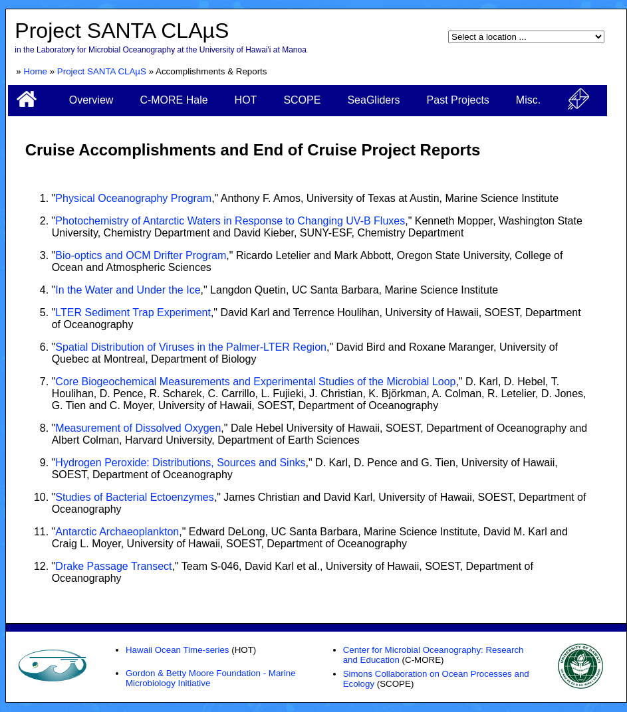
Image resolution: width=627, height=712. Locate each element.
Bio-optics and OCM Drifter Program (140, 255)
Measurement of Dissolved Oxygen (138, 428)
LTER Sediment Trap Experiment (133, 312)
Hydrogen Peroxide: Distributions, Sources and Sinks (180, 462)
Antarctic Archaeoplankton (117, 531)
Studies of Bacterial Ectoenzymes (134, 497)
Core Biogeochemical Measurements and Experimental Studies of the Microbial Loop (255, 381)
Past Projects (458, 100)
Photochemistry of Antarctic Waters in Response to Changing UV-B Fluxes (230, 220)
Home (35, 71)
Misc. (528, 100)
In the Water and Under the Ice (127, 290)
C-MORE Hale (173, 100)
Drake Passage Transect (113, 566)
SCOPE (301, 100)
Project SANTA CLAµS (101, 71)
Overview (91, 100)
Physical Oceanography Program (133, 198)
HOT (246, 100)
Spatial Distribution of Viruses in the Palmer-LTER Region (190, 347)
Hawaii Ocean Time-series (177, 650)
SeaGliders (373, 100)
